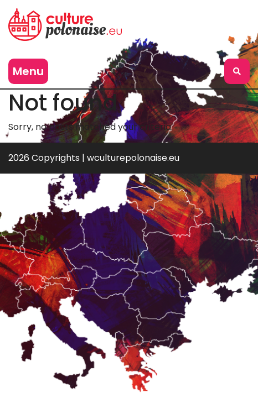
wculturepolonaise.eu (133, 157)
